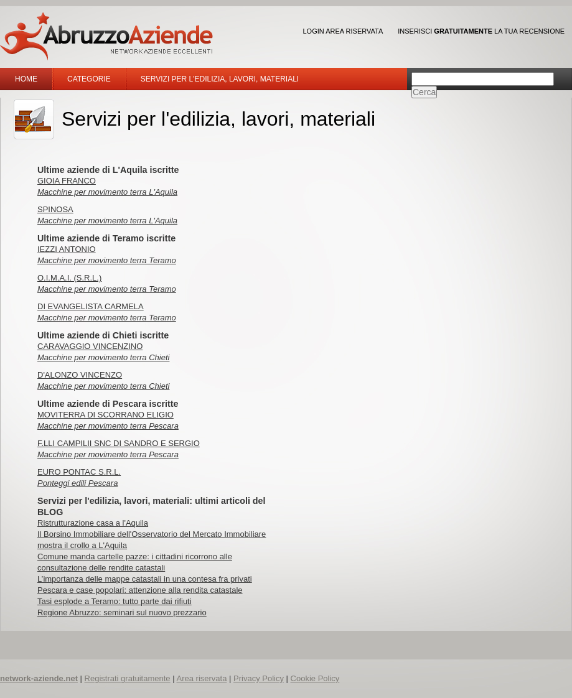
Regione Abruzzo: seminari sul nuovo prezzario (122, 612)
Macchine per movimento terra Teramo (106, 260)
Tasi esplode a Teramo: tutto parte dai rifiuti (114, 601)
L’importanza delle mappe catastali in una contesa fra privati (144, 579)
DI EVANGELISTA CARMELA (90, 306)
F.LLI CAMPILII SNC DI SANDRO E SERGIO (118, 443)
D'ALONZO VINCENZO (79, 374)
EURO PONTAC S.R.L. (79, 472)
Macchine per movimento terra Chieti (103, 357)
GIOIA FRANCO (66, 180)
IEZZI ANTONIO (66, 249)
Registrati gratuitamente (128, 678)
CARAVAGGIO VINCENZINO (90, 346)
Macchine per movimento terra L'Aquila (107, 192)
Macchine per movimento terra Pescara (108, 425)
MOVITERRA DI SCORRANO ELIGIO (105, 414)
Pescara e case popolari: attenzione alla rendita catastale (140, 590)
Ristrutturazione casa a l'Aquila (92, 523)
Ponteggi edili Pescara (77, 483)
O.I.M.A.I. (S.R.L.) (69, 277)
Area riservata (201, 678)
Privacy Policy (258, 678)
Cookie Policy (315, 678)
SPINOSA (55, 209)
